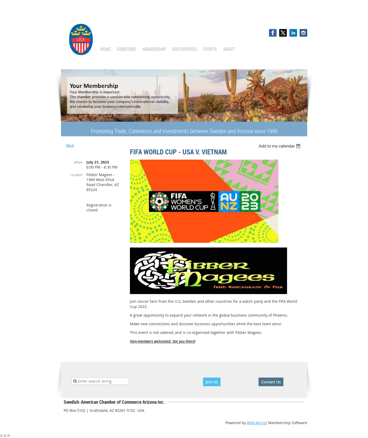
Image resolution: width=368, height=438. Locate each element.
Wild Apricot (257, 422)
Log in (302, 18)
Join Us (212, 381)
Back (70, 145)
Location (76, 175)
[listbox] (280, 146)
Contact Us (271, 381)
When (78, 162)
